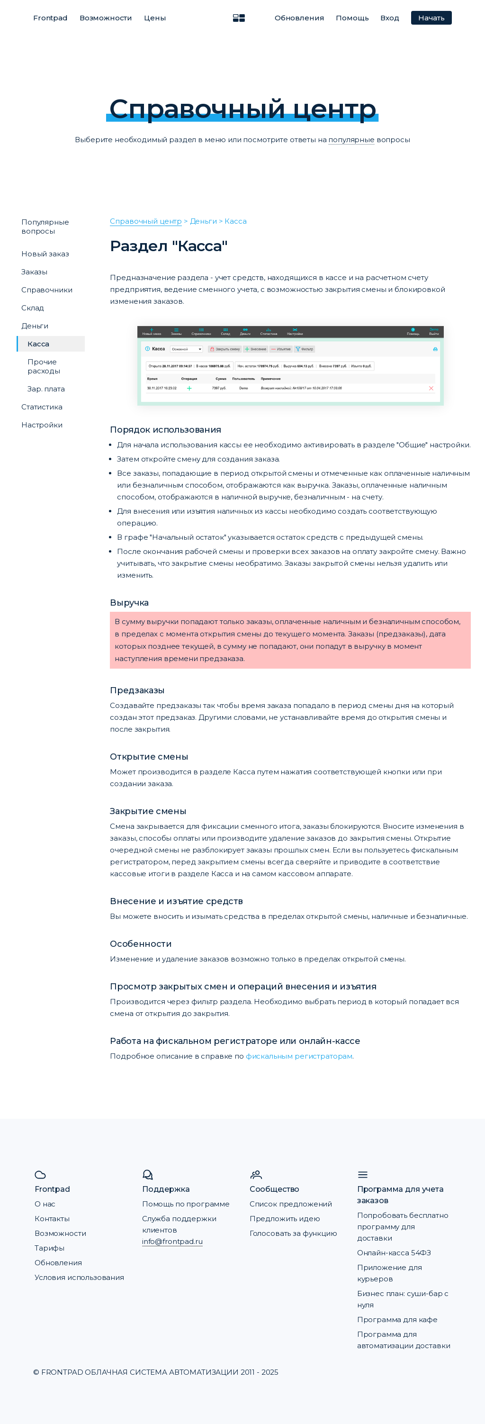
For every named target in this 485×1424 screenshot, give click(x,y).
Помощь (352, 17)
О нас (45, 1203)
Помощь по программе (186, 1203)
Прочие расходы (43, 366)
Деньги (34, 325)
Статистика (42, 406)
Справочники (46, 289)
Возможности (106, 17)
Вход (389, 17)
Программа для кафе (397, 1319)
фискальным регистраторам (299, 1056)
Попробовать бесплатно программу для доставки (403, 1227)
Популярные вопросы (45, 227)
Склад (32, 307)
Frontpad (50, 17)
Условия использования (79, 1277)
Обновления (299, 17)
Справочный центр (146, 221)
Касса (38, 343)
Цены (155, 17)
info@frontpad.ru (172, 1241)
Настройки (42, 424)
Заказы (34, 271)
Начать (431, 17)
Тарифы (49, 1247)
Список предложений (291, 1203)
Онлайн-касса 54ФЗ (394, 1252)
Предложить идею (285, 1218)
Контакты (52, 1218)
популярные (351, 139)
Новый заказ (45, 253)
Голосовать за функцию (293, 1233)
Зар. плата (46, 388)
